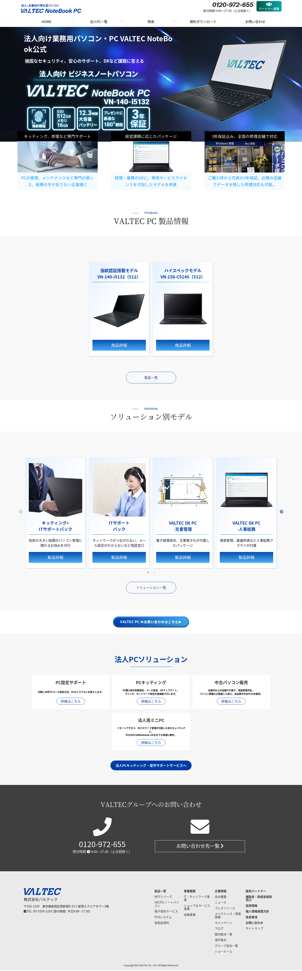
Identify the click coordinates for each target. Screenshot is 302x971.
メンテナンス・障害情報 (228, 915)
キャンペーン (223, 923)
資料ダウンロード (203, 21)
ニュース (220, 903)
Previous (21, 512)
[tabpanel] (119, 309)
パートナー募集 (269, 6)
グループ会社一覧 (226, 946)
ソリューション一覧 (151, 588)
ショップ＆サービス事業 (197, 907)
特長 (151, 21)
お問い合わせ (255, 21)
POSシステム (163, 917)
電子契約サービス (166, 912)
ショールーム (223, 952)
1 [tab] (148, 573)
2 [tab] (154, 573)
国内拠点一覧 (223, 935)
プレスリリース (225, 909)
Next (281, 512)
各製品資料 (161, 923)
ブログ (219, 929)
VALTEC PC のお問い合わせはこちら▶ (151, 622)
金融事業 (190, 915)
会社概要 (220, 897)
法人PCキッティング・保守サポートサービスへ (151, 765)
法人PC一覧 (98, 21)
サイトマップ (254, 929)
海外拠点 (220, 940)
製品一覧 (151, 377)
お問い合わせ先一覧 (200, 847)
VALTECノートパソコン (166, 904)
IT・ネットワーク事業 (197, 898)
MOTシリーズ (163, 897)
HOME (46, 21)
